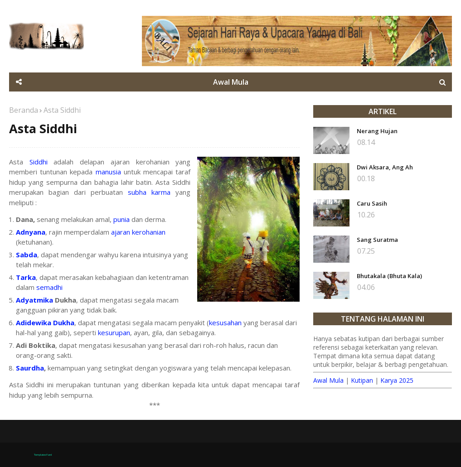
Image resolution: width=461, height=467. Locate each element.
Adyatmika (34, 299)
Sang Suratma (377, 240)
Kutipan (362, 380)
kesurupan (114, 332)
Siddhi (38, 161)
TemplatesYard (43, 455)
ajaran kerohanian (138, 231)
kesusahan (225, 322)
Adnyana (30, 231)
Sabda (26, 254)
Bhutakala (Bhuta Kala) (389, 276)
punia (121, 219)
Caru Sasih (372, 203)
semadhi (49, 287)
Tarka (26, 277)
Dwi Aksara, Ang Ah (385, 167)
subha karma (149, 192)
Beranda (23, 110)
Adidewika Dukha (45, 322)
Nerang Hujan (377, 131)
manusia (108, 171)
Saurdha (30, 367)
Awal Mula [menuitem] (230, 82)
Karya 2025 (396, 380)
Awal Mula (328, 380)
